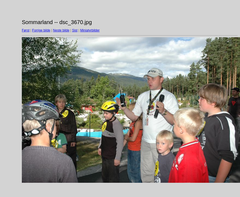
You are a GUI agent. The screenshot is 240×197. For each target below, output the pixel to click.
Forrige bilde (41, 30)
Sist (74, 30)
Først (25, 30)
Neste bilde (61, 30)
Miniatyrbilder (90, 30)
